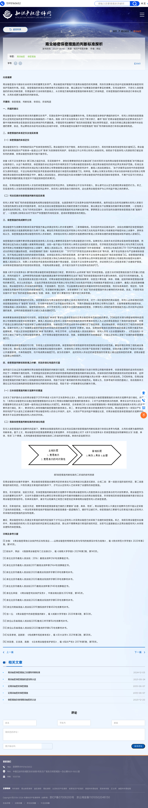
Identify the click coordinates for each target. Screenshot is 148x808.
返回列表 (17, 29)
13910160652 (10, 3)
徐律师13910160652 (22, 766)
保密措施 (32, 56)
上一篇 (8, 652)
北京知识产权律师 (59, 788)
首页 (113, 31)
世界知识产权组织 (76, 788)
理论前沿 (125, 31)
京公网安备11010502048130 (93, 797)
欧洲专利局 (104, 788)
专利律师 (15, 788)
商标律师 (46, 788)
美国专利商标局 (91, 788)
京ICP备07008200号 (62, 797)
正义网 (113, 788)
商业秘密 (137, 31)
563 (138, 63)
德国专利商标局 (124, 788)
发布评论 (138, 746)
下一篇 (139, 652)
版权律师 (37, 788)
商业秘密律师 (26, 788)
